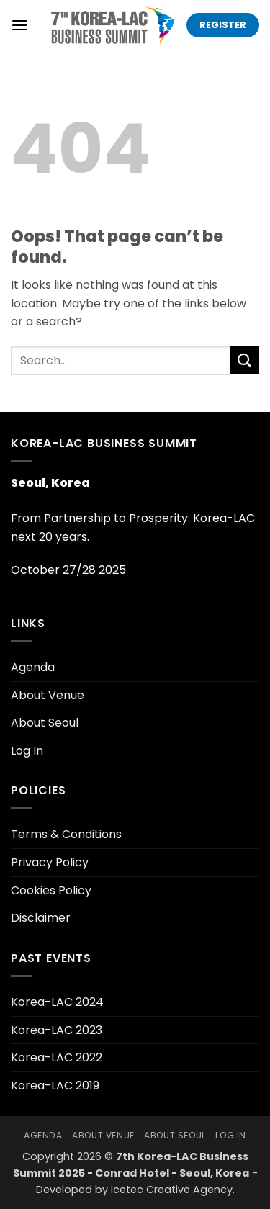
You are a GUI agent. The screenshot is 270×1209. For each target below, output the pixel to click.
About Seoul (44, 722)
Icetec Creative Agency (172, 1189)
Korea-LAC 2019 (55, 1085)
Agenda (33, 667)
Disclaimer (41, 917)
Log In (27, 750)
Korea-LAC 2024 (57, 1002)
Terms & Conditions (66, 834)
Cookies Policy (51, 890)
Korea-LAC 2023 (56, 1030)
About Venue (47, 695)
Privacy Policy (50, 862)
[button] (19, 24)
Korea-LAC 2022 (56, 1057)
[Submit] (244, 360)
